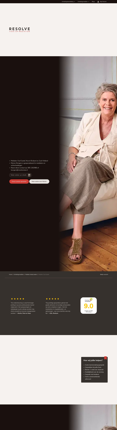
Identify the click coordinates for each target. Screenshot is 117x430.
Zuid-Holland (43, 161)
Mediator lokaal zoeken (31, 274)
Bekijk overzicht (104, 274)
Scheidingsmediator (83, 1)
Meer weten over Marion (39, 181)
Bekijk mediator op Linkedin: (19, 175)
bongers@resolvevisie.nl (19, 170)
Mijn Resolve (103, 1)
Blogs (93, 1)
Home (10, 274)
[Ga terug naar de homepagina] (19, 30)
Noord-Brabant (31, 161)
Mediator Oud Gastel (44, 274)
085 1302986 (32, 168)
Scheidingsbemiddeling (67, 1)
